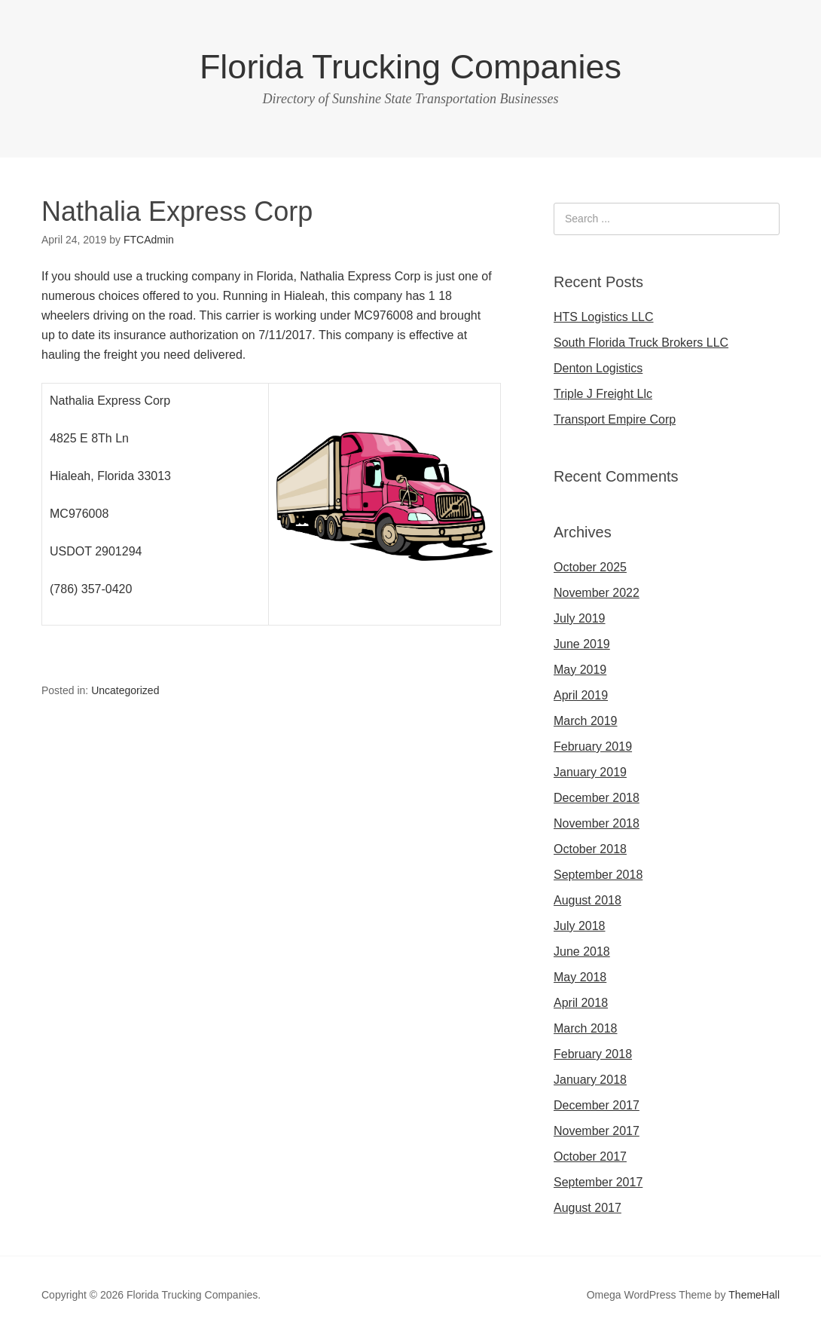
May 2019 (580, 669)
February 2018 (593, 1054)
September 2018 (598, 874)
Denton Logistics (598, 368)
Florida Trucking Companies (410, 66)
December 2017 (596, 1105)
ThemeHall (754, 1295)
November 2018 (596, 823)
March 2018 (586, 1028)
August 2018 (587, 900)
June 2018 (582, 951)
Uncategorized (125, 690)
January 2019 (590, 772)
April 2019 (581, 695)
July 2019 (580, 618)
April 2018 (581, 1002)
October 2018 (590, 849)
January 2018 (590, 1079)
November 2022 (596, 592)
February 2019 (593, 746)
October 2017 (590, 1156)
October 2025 (590, 567)
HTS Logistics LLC (604, 317)
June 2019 (582, 644)
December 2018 (596, 797)
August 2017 (587, 1207)
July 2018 (580, 925)
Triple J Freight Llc (603, 393)
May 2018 (580, 977)
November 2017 (596, 1130)
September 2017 (598, 1182)
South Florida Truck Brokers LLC (641, 342)
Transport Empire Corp (615, 419)
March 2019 (586, 720)
